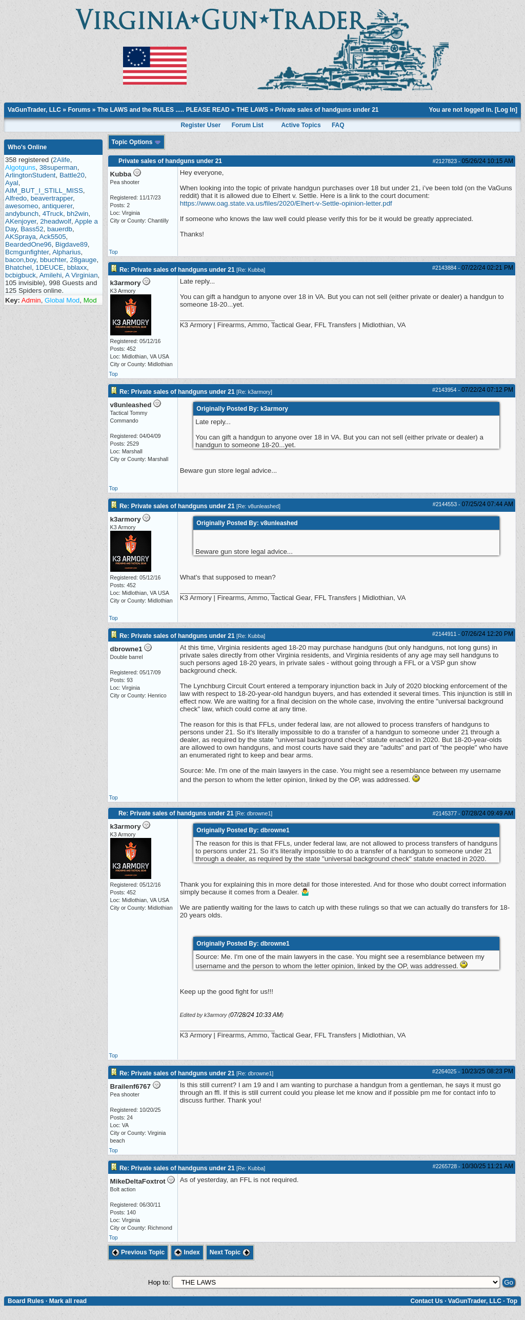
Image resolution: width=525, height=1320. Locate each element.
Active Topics (300, 125)
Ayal (11, 183)
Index (187, 1252)
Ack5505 (52, 237)
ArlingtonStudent (30, 175)
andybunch (21, 213)
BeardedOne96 (28, 244)
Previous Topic (138, 1252)
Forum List (248, 125)
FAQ (338, 125)
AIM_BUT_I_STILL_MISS (44, 190)
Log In (506, 109)
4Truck (53, 213)
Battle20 (72, 175)
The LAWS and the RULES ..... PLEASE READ (163, 109)
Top (113, 252)
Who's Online (27, 147)
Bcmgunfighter (27, 252)
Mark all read (68, 1301)
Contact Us (426, 1301)
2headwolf (55, 221)
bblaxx (77, 267)
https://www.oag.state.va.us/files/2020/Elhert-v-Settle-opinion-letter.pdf (286, 203)
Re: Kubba (251, 270)
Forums (79, 109)
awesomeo (21, 206)
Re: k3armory (254, 392)
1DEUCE (49, 267)
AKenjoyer (20, 221)
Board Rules (26, 1301)
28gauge (83, 260)
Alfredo (16, 198)
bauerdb (59, 229)
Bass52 (32, 229)
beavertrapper (52, 198)
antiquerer (57, 206)
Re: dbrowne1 (254, 813)
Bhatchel (18, 267)
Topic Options (136, 142)
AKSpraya (20, 237)
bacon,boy (20, 260)
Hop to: (159, 1282)
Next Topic (230, 1252)
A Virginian (81, 275)
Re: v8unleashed (258, 506)
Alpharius (66, 252)
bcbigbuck (20, 275)
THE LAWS (252, 109)
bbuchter (53, 260)
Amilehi (50, 275)
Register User (200, 125)
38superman (58, 167)
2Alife (61, 160)
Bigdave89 (71, 244)
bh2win (77, 213)
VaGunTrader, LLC (34, 109)
